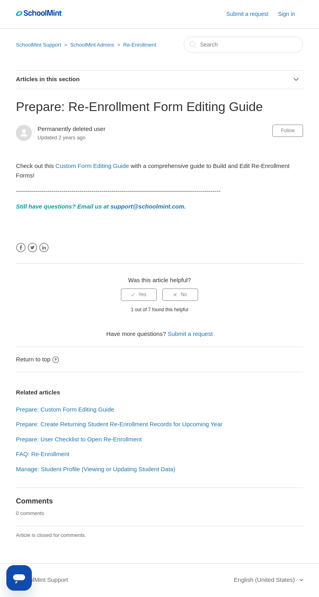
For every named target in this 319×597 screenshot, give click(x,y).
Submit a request (247, 14)
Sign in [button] (286, 14)
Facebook (21, 248)
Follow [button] (288, 130)
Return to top (37, 359)
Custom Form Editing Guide (92, 165)
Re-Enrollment (139, 45)
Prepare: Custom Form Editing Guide (65, 409)
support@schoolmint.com (147, 206)
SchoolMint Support (38, 45)
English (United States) (265, 579)
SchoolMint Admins (92, 45)
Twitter (32, 248)
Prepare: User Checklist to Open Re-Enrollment (79, 439)
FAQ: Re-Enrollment (42, 454)
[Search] (243, 45)
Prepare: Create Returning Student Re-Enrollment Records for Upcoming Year (119, 424)
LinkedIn (44, 248)
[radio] (139, 294)
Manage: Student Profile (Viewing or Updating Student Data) (95, 469)
